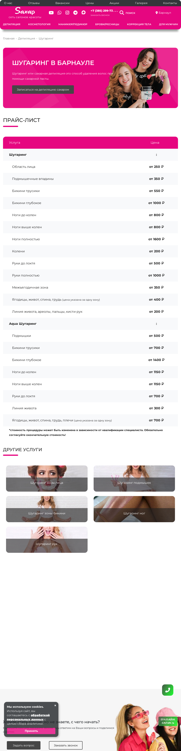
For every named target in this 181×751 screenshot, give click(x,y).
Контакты (170, 3)
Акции (114, 3)
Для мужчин (168, 24)
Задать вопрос (23, 745)
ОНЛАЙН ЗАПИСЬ (167, 721)
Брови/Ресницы (107, 24)
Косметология (39, 24)
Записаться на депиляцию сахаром (43, 89)
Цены (90, 3)
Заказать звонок (100, 15)
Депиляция (11, 24)
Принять (31, 731)
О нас (8, 3)
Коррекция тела (139, 24)
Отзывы (34, 3)
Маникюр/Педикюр (72, 24)
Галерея (141, 3)
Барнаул (165, 12)
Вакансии (62, 3)
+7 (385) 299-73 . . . (104, 10)
